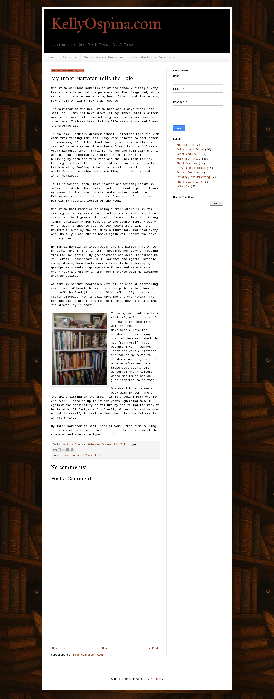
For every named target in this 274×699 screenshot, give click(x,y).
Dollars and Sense (190, 149)
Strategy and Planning (193, 177)
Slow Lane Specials (191, 168)
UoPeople (183, 186)
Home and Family (188, 158)
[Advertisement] (105, 613)
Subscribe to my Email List (152, 57)
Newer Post (60, 648)
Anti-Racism (185, 145)
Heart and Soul (73, 455)
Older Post (150, 648)
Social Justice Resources (104, 57)
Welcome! (69, 57)
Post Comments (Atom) (89, 655)
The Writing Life (96, 455)
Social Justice (188, 172)
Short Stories (187, 163)
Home (105, 648)
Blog (51, 57)
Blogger (156, 679)
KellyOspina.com (106, 23)
